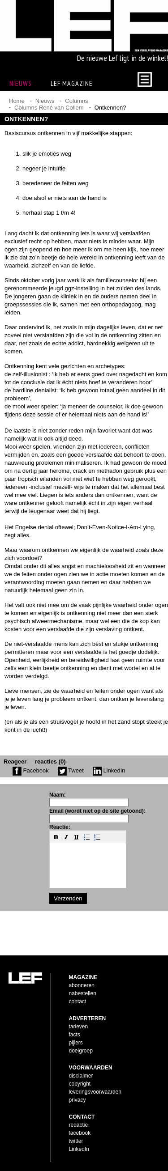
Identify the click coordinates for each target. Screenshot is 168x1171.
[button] (56, 837)
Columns (76, 101)
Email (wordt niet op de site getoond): (97, 811)
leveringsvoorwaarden (95, 1092)
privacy (77, 1100)
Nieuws (45, 101)
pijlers (76, 1042)
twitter (76, 1141)
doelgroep (81, 1051)
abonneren (82, 985)
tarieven (78, 1026)
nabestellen (82, 993)
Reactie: (59, 827)
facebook (80, 1133)
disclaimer (81, 1076)
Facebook (31, 770)
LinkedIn (109, 770)
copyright (80, 1084)
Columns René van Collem (49, 107)
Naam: (57, 795)
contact (77, 1001)
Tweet (71, 770)
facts (74, 1034)
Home (17, 101)
